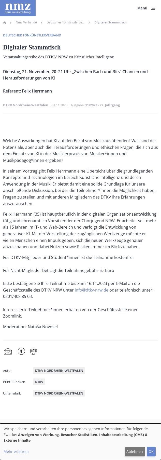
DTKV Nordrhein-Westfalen (25, 105)
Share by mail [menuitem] (8, 351)
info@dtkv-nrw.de (91, 290)
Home (4, 22)
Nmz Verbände (26, 22)
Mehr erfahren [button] (16, 451)
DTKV (39, 381)
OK (151, 451)
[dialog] (80, 442)
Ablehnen (134, 451)
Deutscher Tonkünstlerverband (66, 22)
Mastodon (33, 351)
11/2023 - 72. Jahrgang (102, 105)
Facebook (21, 351)
